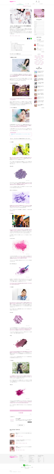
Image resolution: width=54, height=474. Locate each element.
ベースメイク (35, 23)
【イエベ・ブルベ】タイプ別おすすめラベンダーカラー (18, 44)
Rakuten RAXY (13, 1)
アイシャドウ (40, 58)
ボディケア (35, 26)
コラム (35, 30)
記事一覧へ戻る (21, 425)
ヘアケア (35, 27)
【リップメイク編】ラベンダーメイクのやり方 (16, 48)
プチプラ (41, 60)
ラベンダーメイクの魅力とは (14, 43)
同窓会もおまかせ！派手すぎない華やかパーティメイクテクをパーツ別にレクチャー (20, 134)
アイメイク (19, 448)
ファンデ (39, 63)
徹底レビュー (36, 59)
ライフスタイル (37, 64)
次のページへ (20, 410)
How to (16, 436)
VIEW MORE (42, 51)
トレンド (19, 436)
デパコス (35, 63)
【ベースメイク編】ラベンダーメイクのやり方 (16, 47)
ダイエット (42, 63)
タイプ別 (41, 64)
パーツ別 (21, 436)
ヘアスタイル (37, 60)
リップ (42, 59)
